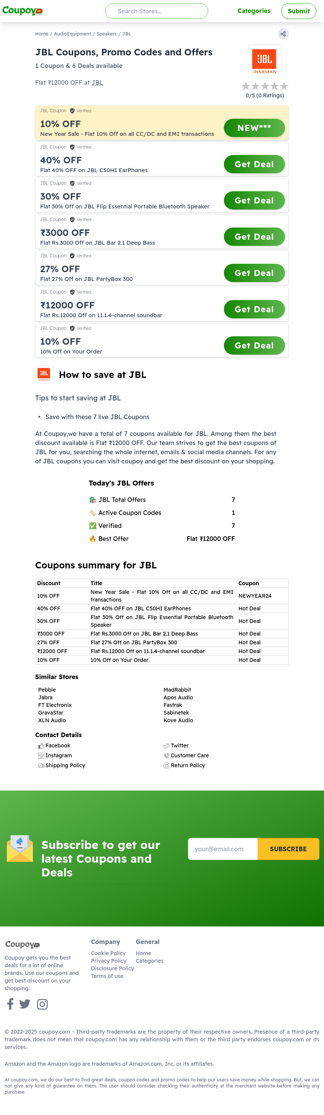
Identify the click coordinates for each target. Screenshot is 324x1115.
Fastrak (173, 705)
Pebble (47, 689)
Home (42, 34)
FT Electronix (55, 705)
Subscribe (288, 849)
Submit (299, 11)
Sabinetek (176, 712)
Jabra (45, 697)
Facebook (54, 745)
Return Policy (184, 765)
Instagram (55, 755)
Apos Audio (178, 697)
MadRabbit (177, 689)
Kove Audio (178, 720)
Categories (254, 11)
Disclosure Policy (112, 968)
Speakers (107, 34)
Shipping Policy (61, 765)
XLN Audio (52, 720)
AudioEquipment (72, 34)
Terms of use (107, 976)
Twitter (176, 745)
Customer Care (186, 755)
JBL (97, 82)
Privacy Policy (108, 960)
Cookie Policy (108, 953)
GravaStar (50, 712)
